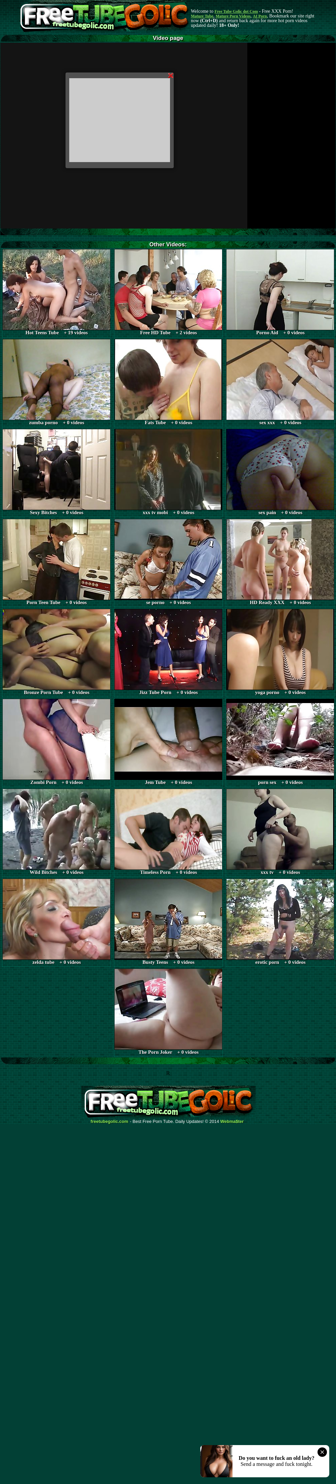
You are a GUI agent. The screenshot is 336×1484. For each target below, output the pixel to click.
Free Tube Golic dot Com (236, 11)
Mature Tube (202, 16)
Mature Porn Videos (233, 16)
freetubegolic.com (109, 1121)
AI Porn (260, 16)
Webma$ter (232, 1121)
